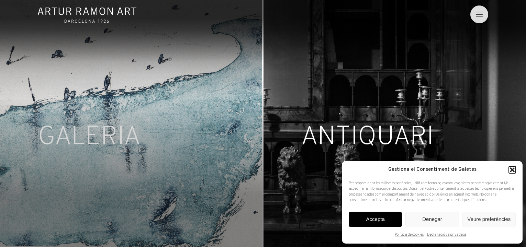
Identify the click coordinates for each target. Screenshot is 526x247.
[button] (512, 169)
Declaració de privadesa (446, 234)
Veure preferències (489, 219)
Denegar (432, 219)
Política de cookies (409, 234)
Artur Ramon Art (87, 15)
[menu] (479, 14)
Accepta (375, 219)
